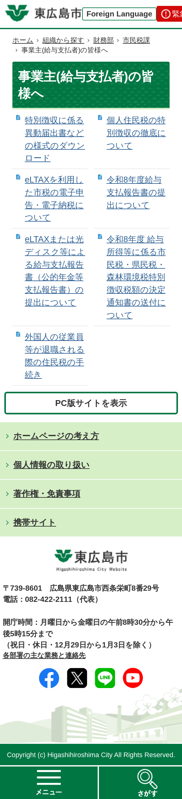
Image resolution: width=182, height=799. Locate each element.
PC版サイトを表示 (91, 403)
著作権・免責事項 (46, 493)
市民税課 (136, 40)
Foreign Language (119, 14)
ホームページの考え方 (56, 436)
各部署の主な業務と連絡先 (44, 655)
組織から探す (63, 40)
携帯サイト (34, 522)
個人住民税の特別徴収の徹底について (136, 132)
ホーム (22, 40)
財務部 (103, 40)
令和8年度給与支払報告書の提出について (136, 192)
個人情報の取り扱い (51, 465)
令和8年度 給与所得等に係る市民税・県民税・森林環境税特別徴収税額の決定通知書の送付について (136, 277)
